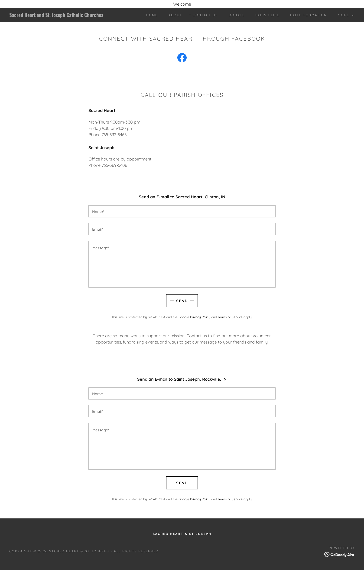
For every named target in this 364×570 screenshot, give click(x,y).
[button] (345, 15)
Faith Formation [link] (308, 15)
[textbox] (181, 211)
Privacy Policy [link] (200, 317)
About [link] (175, 15)
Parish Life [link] (267, 15)
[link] (57, 15)
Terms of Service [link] (230, 317)
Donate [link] (237, 15)
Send (182, 300)
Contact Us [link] (205, 15)
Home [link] (152, 15)
